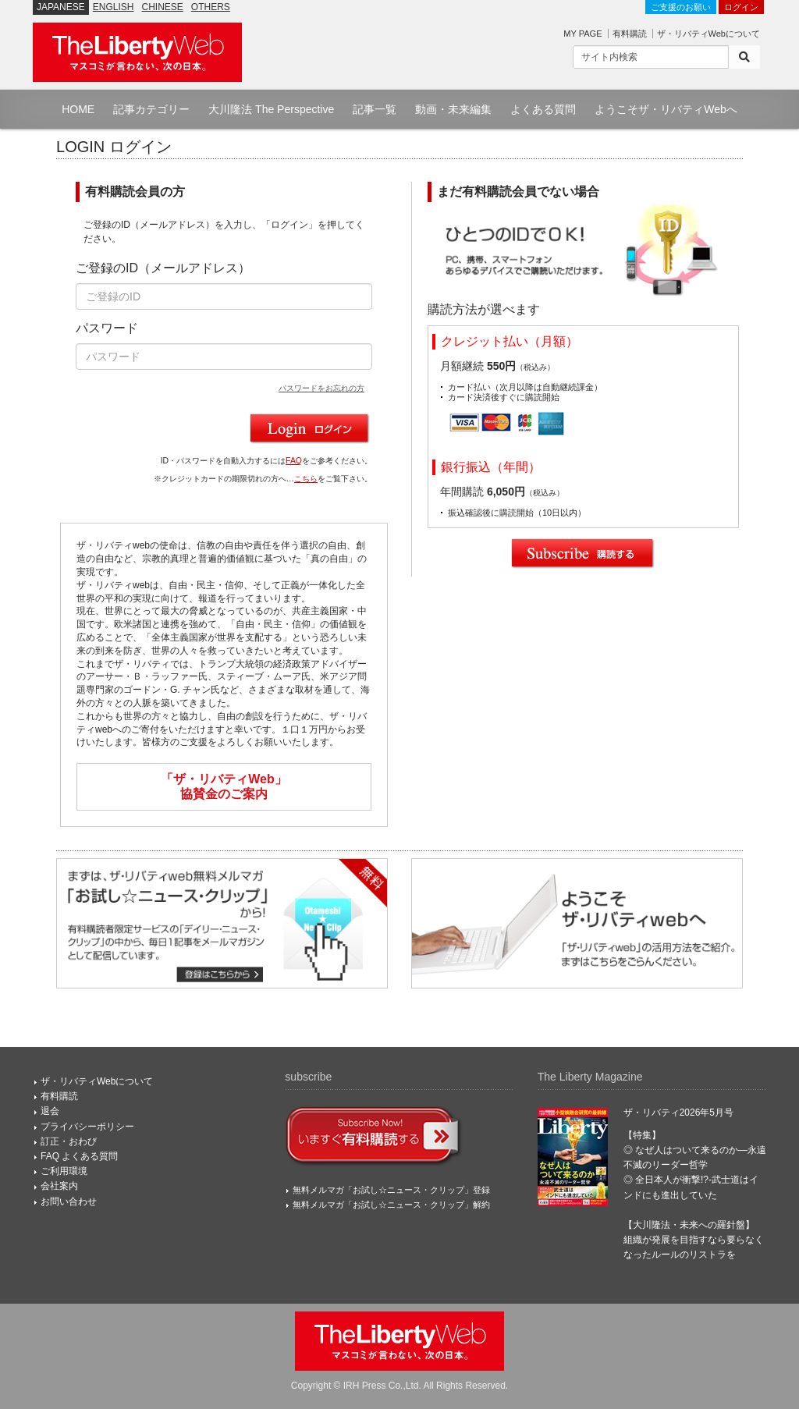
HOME (78, 109)
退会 (50, 1111)
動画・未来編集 (453, 109)
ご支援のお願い (681, 7)
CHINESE (162, 7)
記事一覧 (374, 109)
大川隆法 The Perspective (271, 109)
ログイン (741, 7)
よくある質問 (543, 109)
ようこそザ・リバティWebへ (666, 109)
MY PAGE (582, 33)
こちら (306, 478)
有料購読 (630, 33)
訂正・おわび (69, 1141)
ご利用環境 (64, 1171)
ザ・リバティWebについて (708, 33)
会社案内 (59, 1185)
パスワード (107, 328)
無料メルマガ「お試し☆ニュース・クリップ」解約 (391, 1204)
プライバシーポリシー (87, 1126)
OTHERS (210, 7)
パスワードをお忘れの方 (321, 388)
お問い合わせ (69, 1201)
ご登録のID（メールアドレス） (163, 268)
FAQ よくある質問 (79, 1156)
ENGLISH (113, 7)
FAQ (294, 460)
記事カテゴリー (151, 109)
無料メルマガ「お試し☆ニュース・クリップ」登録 (391, 1189)
